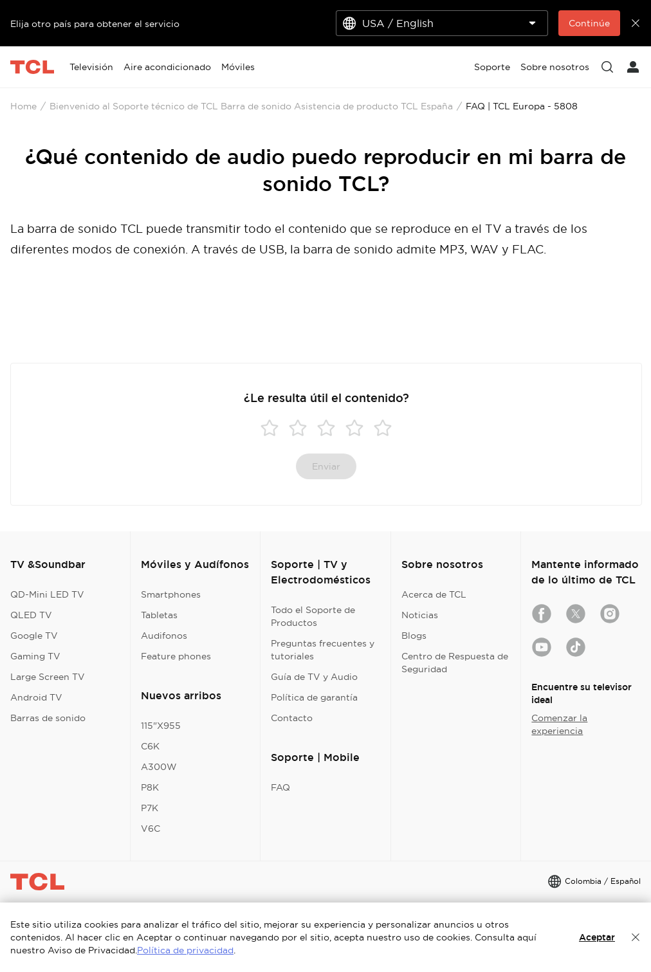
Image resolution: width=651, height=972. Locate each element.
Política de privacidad (185, 950)
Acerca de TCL (433, 594)
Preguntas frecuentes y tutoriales (322, 649)
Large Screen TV (47, 677)
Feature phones (176, 656)
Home (23, 106)
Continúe (589, 23)
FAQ (280, 787)
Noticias (419, 615)
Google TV (34, 635)
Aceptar (597, 937)
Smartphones (171, 594)
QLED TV (31, 615)
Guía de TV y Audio (314, 677)
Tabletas (159, 615)
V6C (150, 828)
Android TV (36, 697)
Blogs (413, 635)
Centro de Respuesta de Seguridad (454, 662)
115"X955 (161, 725)
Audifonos (164, 635)
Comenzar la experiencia (559, 724)
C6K (150, 746)
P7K (149, 808)
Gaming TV (35, 656)
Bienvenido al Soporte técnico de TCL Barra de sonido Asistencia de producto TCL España (251, 106)
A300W (159, 767)
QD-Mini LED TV (47, 594)
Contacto (292, 718)
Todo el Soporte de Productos (313, 616)
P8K (150, 787)
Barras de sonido (48, 718)
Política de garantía (314, 697)
